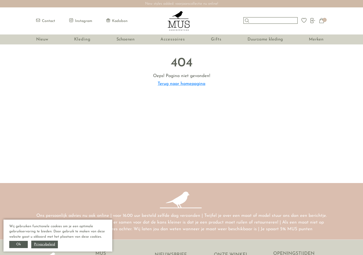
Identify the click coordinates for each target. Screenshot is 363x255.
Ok (18, 244)
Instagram (80, 20)
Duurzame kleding (265, 39)
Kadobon (117, 20)
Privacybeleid (44, 244)
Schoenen (125, 39)
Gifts (216, 39)
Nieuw (42, 39)
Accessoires (172, 39)
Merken (316, 39)
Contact (45, 20)
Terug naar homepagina (181, 84)
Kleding (82, 39)
